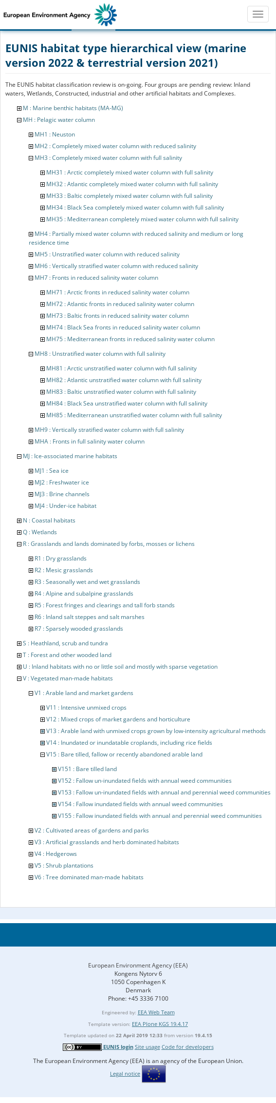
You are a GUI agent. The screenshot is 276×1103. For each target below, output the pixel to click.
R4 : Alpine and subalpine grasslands (84, 593)
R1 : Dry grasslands (61, 558)
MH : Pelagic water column (59, 120)
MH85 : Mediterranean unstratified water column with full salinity (134, 415)
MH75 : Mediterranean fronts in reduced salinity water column (130, 339)
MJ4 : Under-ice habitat (65, 506)
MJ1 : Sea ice (52, 470)
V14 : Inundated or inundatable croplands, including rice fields (129, 742)
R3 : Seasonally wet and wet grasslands (87, 582)
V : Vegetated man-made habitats (68, 678)
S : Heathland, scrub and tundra (65, 643)
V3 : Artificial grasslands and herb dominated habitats (107, 842)
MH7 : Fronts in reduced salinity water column (96, 277)
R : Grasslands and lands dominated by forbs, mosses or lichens (109, 544)
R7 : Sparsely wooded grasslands (79, 628)
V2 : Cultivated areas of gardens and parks (92, 830)
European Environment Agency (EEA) (138, 965)
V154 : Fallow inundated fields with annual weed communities (140, 804)
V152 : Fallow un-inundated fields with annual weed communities (145, 780)
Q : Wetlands (40, 532)
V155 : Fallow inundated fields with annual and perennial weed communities (160, 816)
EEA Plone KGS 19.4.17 (160, 1023)
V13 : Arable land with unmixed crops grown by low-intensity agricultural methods (156, 731)
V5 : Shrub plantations (64, 865)
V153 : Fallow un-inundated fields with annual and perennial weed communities (164, 792)
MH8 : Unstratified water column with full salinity (100, 353)
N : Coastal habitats (49, 520)
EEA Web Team (156, 1012)
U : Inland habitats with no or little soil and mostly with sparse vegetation (120, 666)
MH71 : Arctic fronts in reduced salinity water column (117, 292)
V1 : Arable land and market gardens (84, 693)
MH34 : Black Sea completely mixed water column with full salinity (135, 207)
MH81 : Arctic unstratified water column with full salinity (121, 368)
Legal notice (125, 1073)
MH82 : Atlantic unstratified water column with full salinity (124, 380)
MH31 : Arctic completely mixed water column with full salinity (129, 172)
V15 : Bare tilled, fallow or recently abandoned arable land (124, 754)
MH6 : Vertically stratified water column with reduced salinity (116, 266)
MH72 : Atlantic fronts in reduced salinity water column (120, 304)
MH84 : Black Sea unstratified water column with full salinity (126, 403)
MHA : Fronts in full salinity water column (90, 441)
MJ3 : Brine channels (62, 494)
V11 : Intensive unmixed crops (86, 707)
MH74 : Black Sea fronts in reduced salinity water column (123, 327)
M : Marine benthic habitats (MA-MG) (73, 108)
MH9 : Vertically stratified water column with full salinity (109, 430)
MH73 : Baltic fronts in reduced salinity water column (117, 315)
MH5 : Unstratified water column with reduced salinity (107, 254)
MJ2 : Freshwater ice (62, 482)
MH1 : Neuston (55, 134)
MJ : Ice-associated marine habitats (70, 456)
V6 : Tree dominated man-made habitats (89, 877)
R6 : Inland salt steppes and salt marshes (90, 617)
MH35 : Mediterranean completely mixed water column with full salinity (142, 219)
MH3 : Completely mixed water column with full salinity (108, 158)
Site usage (147, 1046)
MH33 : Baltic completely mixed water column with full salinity (129, 196)
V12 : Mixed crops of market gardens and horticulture (118, 719)
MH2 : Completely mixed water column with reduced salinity (115, 146)
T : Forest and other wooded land (67, 655)
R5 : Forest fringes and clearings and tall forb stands (105, 605)
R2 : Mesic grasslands (64, 570)
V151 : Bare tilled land (87, 769)
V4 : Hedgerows (56, 854)
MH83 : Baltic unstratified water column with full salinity (121, 391)
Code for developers (188, 1046)
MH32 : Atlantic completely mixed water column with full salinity (132, 184)
